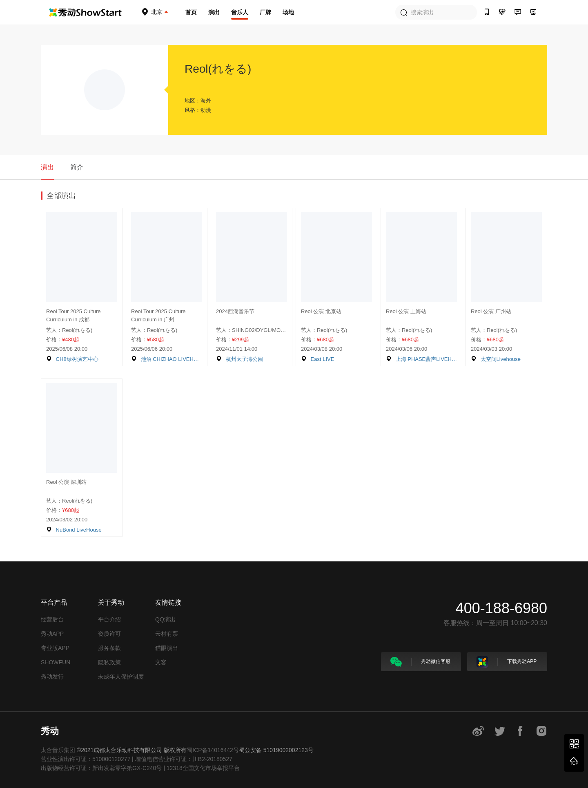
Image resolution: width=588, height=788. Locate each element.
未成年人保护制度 (121, 676)
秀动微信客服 (420, 662)
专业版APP (55, 648)
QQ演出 (165, 619)
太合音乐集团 (58, 750)
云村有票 (166, 633)
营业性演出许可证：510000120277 (85, 759)
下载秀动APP (507, 662)
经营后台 (52, 619)
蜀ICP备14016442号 (213, 750)
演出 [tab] (47, 167)
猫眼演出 (166, 648)
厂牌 (265, 12)
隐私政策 (109, 662)
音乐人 (239, 12)
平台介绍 (109, 619)
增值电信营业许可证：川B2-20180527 (183, 759)
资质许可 (109, 633)
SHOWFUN (55, 662)
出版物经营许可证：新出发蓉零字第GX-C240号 (101, 768)
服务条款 (109, 648)
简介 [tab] (76, 167)
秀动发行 (52, 676)
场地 (288, 12)
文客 (161, 662)
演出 (214, 12)
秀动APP (52, 633)
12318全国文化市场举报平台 (203, 768)
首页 (191, 12)
